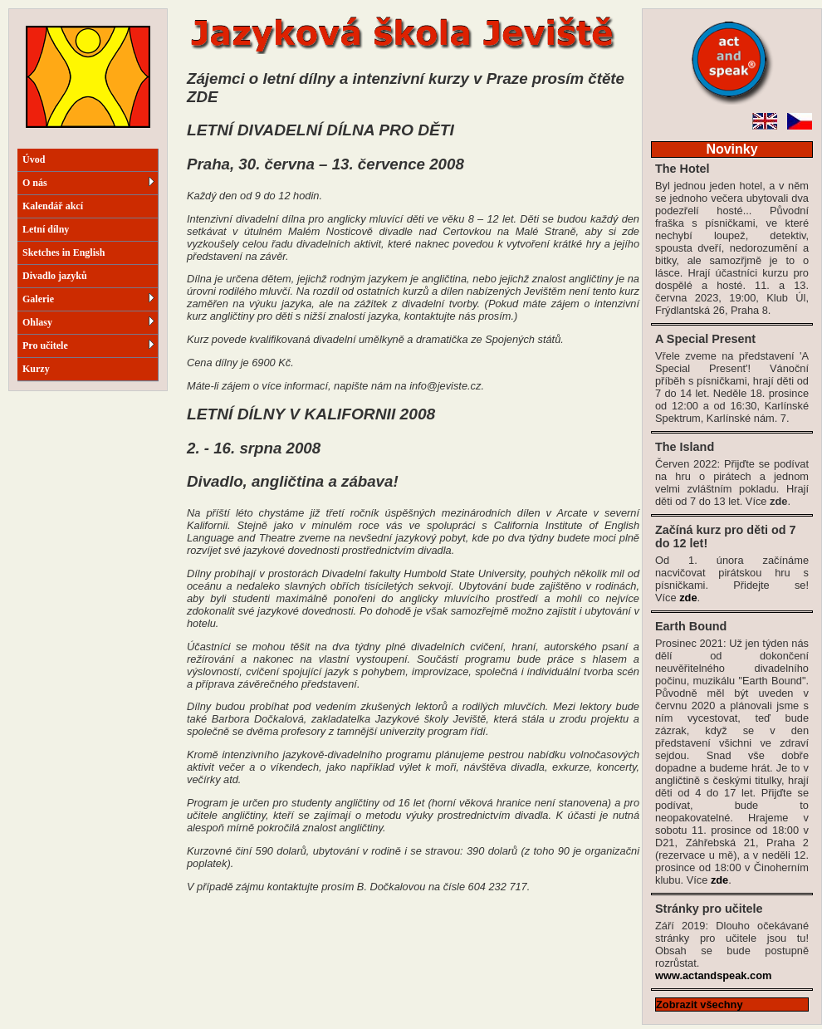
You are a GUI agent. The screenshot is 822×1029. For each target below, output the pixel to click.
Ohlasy (88, 322)
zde (688, 597)
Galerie (88, 299)
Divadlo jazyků (54, 276)
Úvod (33, 159)
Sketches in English (63, 252)
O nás (88, 183)
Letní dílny (45, 229)
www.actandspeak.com (713, 975)
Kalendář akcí (52, 206)
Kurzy (36, 369)
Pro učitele (88, 345)
